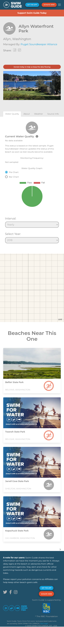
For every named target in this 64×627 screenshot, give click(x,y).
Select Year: (13, 234)
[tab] (12, 113)
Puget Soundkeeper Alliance (39, 44)
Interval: (10, 218)
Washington (21, 39)
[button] (59, 5)
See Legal (44, 623)
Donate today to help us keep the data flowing (32, 67)
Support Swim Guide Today (31, 13)
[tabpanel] (32, 181)
